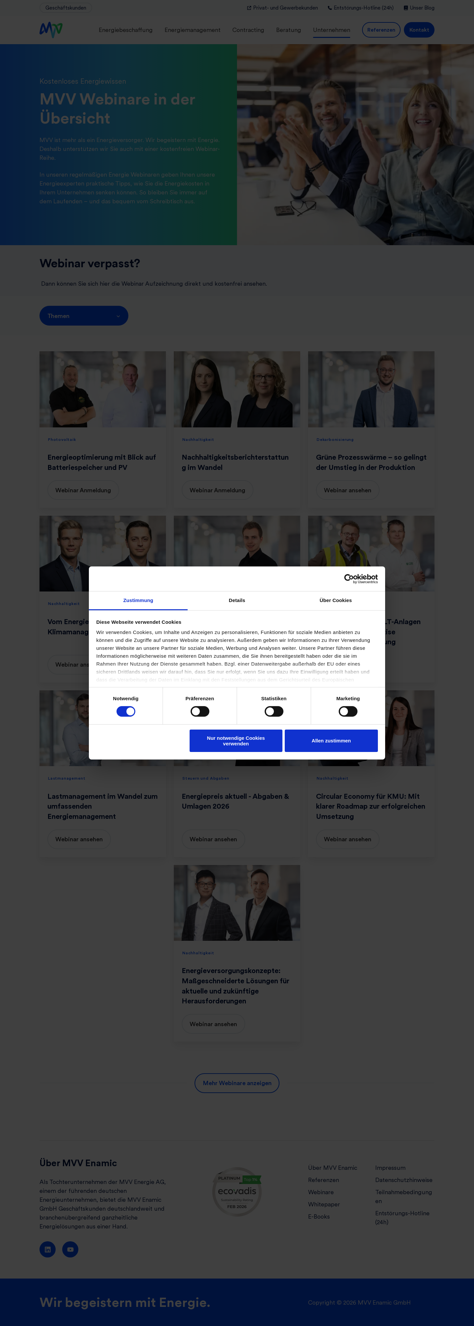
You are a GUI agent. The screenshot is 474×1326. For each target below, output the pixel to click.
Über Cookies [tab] (336, 600)
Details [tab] (237, 600)
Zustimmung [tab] (138, 600)
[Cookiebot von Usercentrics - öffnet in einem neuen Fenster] (349, 579)
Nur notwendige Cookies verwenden (236, 740)
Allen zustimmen (331, 740)
